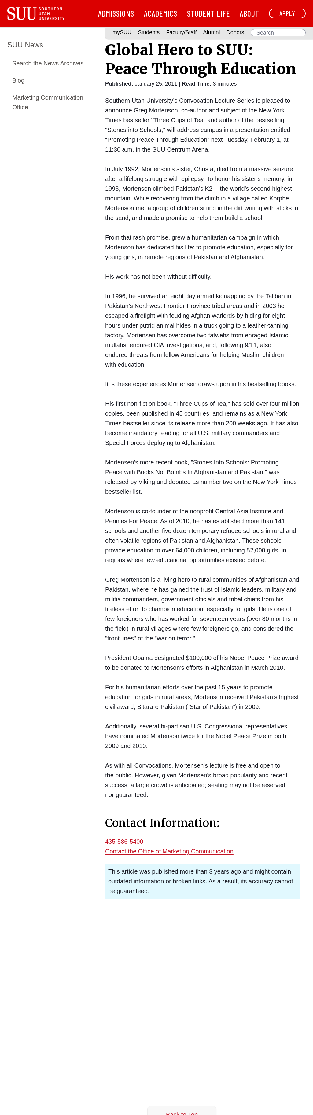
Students (149, 32)
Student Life (208, 13)
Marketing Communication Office (47, 102)
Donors (235, 32)
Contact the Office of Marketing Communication (169, 851)
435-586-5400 (124, 841)
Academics (160, 13)
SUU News (25, 45)
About (249, 13)
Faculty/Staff (181, 32)
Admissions (116, 13)
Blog (18, 80)
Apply (287, 13)
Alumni (211, 32)
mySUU (121, 32)
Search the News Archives (47, 63)
